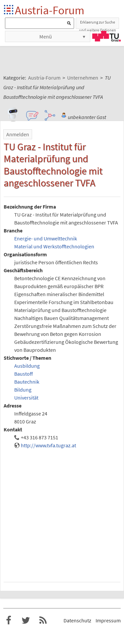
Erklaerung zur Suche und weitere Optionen (97, 24)
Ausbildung (27, 365)
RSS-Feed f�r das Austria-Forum (43, 620)
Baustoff (23, 373)
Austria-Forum (49, 10)
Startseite (9, 10)
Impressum (108, 620)
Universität (26, 397)
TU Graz (106, 36)
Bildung (22, 389)
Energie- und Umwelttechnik (45, 238)
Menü (45, 36)
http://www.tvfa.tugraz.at (48, 445)
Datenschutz (77, 620)
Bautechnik (26, 381)
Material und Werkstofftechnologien (54, 246)
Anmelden (17, 134)
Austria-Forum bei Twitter (26, 620)
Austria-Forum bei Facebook (8, 620)
